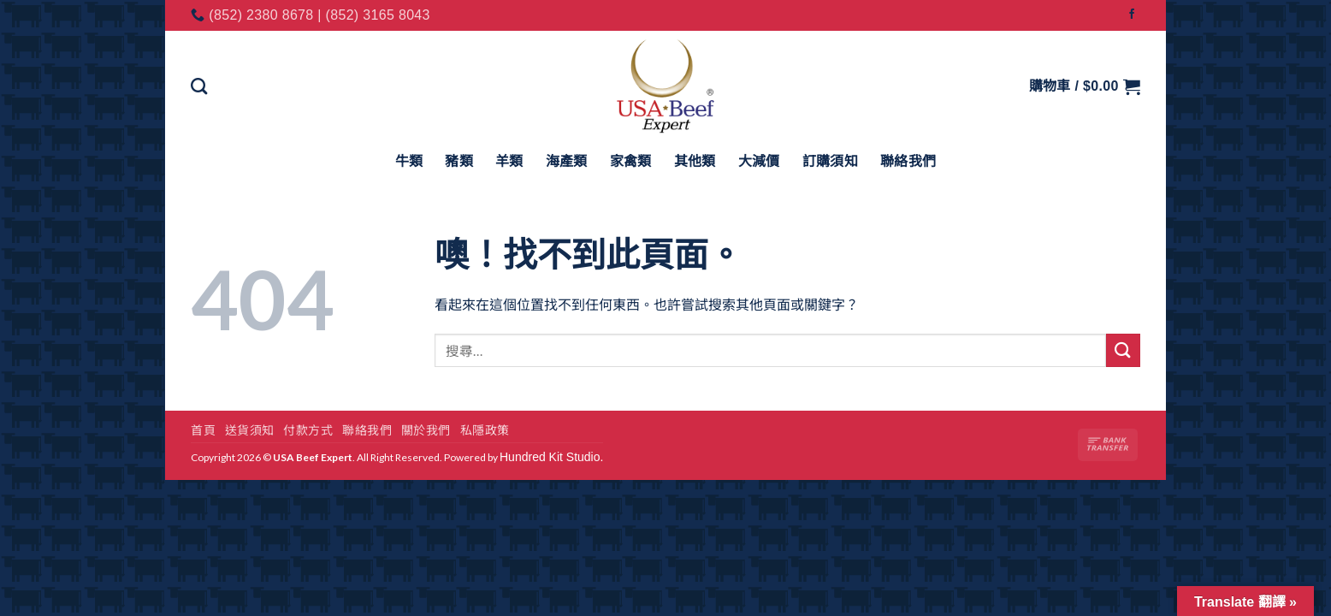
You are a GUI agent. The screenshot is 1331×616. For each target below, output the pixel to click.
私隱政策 (485, 430)
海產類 (567, 161)
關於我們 (426, 430)
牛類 (409, 161)
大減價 (759, 161)
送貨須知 (250, 430)
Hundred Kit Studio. (551, 457)
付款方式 (308, 430)
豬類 (459, 161)
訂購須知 (830, 161)
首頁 (203, 430)
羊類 (509, 161)
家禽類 (631, 161)
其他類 (695, 161)
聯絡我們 (908, 161)
